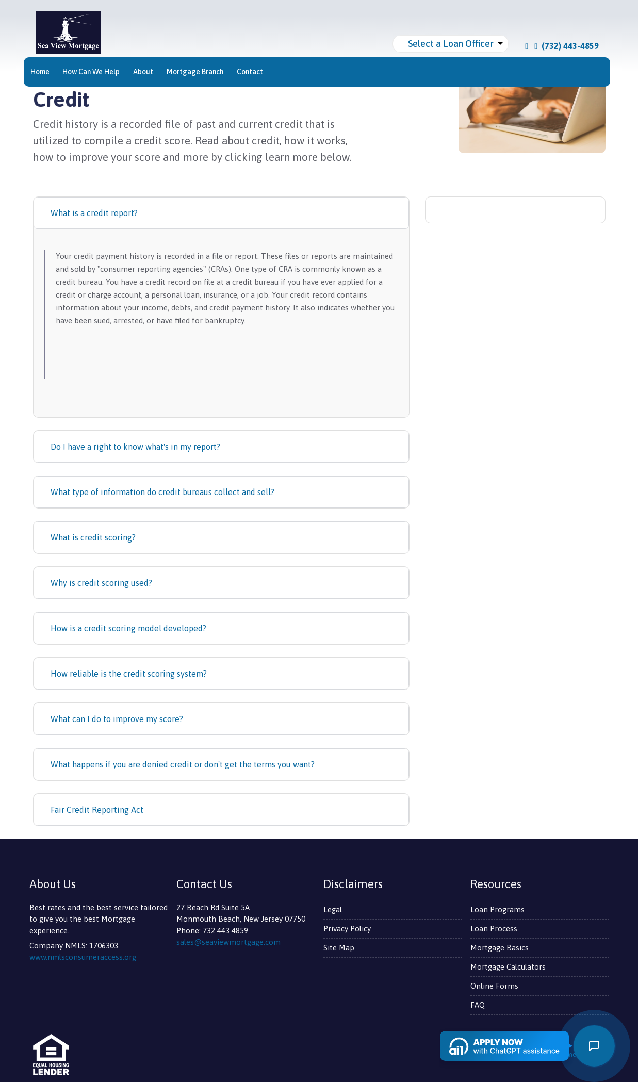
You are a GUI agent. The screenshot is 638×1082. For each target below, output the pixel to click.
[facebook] (526, 46)
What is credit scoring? (93, 537)
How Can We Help (91, 72)
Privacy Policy (347, 928)
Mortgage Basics (499, 947)
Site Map (338, 947)
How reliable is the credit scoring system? (129, 673)
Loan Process (493, 928)
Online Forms (494, 985)
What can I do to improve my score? (117, 719)
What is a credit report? (94, 213)
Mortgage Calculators (508, 966)
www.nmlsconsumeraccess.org (82, 957)
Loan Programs (497, 909)
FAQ (477, 1005)
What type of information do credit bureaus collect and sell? (162, 492)
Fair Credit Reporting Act (97, 809)
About (143, 72)
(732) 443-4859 (566, 46)
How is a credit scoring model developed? (128, 628)
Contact (250, 72)
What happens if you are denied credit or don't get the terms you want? (183, 764)
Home (40, 72)
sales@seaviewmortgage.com (228, 942)
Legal (332, 909)
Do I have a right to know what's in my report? (135, 446)
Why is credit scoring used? (101, 582)
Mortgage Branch (195, 72)
